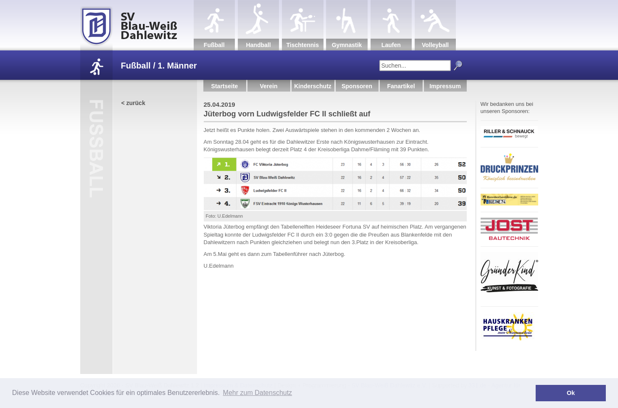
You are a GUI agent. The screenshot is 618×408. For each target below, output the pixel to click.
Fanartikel (401, 86)
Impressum (445, 86)
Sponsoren (357, 86)
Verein (268, 86)
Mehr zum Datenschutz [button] (257, 392)
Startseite (224, 86)
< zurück (133, 103)
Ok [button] (571, 393)
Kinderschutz (312, 86)
